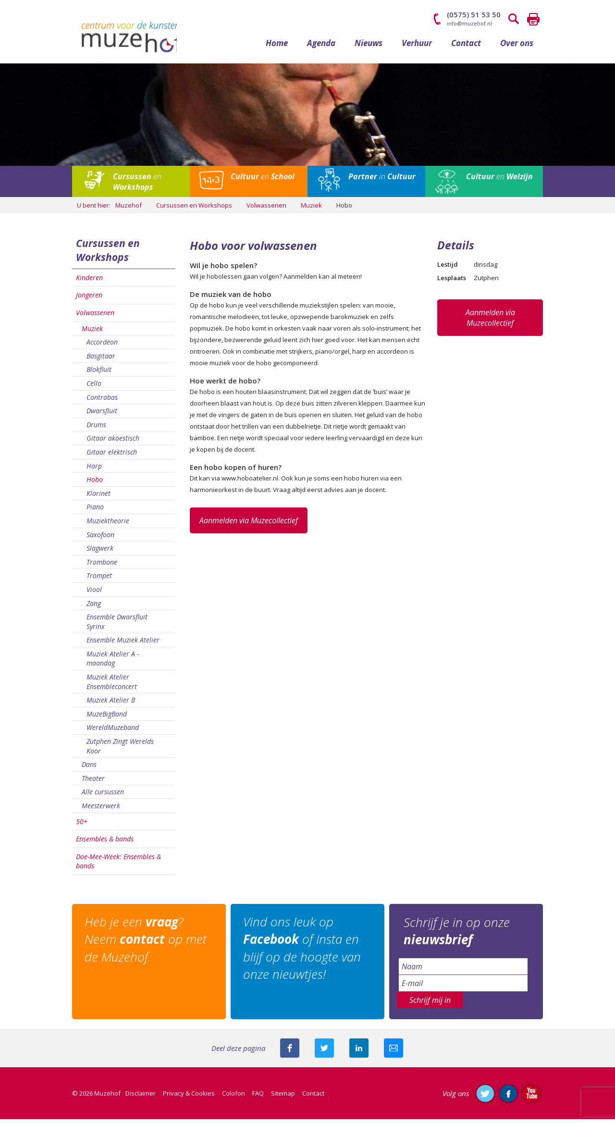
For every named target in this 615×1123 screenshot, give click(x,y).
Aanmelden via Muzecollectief (248, 524)
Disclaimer (140, 1097)
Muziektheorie (107, 524)
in (382, 180)
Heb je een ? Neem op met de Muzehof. (147, 943)
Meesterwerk (101, 809)
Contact (466, 46)
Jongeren (89, 299)
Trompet (99, 579)
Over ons (516, 46)
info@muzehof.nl (469, 23)
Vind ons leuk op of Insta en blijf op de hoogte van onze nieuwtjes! (304, 952)
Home (277, 46)
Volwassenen (95, 316)
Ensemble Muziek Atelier (123, 644)
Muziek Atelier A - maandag (112, 662)
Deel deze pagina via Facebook (289, 1051)
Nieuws (368, 46)
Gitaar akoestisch (112, 442)
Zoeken (514, 19)
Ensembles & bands (105, 843)
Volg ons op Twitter (485, 1097)
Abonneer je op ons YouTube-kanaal (531, 1097)
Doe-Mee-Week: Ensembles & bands (118, 865)
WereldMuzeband (112, 731)
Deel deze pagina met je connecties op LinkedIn (359, 1051)
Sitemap (283, 1097)
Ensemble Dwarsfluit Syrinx (117, 626)
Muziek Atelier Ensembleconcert (111, 686)
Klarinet (98, 497)
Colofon (233, 1097)
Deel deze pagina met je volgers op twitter (324, 1051)
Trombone (101, 565)
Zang (93, 607)
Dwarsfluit (101, 415)
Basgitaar (100, 359)
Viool (94, 593)
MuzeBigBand (106, 717)
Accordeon (102, 346)
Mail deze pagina (393, 1051)
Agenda (321, 46)
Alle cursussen (103, 796)
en (137, 185)
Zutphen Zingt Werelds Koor (120, 749)
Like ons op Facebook (508, 1097)
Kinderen (89, 281)
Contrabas (102, 401)
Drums (96, 428)
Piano (95, 511)
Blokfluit (98, 373)
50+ (81, 825)
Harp (94, 469)
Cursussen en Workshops (108, 254)
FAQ (258, 1097)
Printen (533, 19)
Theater (93, 782)
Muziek (92, 332)
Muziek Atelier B (110, 704)
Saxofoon (100, 538)
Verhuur (417, 46)
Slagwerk (99, 552)
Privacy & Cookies (189, 1097)
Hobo (94, 483)
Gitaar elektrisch (111, 455)
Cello (93, 387)
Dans (89, 768)
